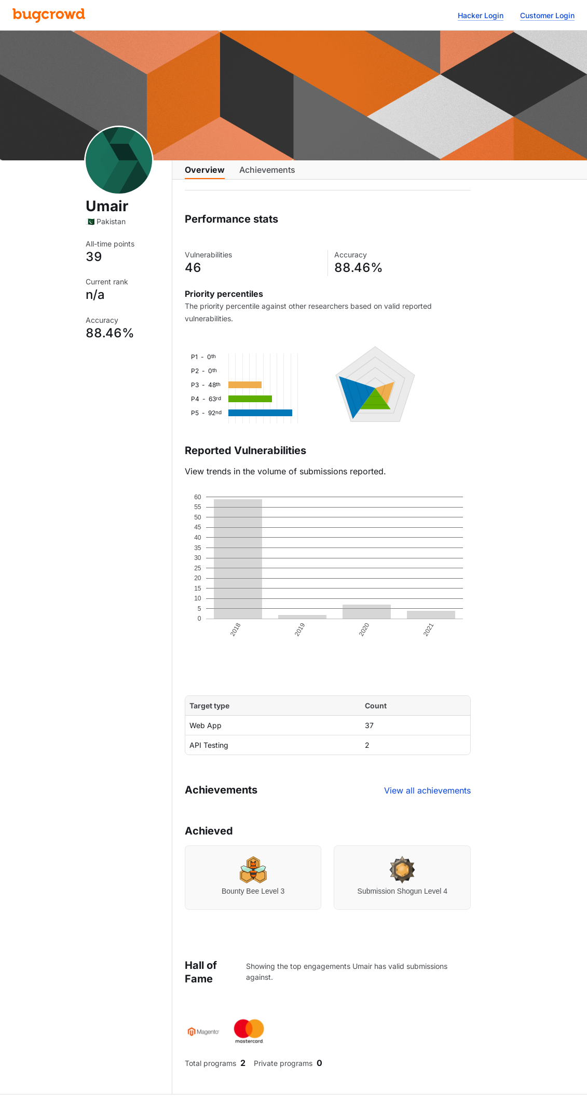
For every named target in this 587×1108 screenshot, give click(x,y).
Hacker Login (480, 15)
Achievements (267, 175)
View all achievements (427, 799)
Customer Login (547, 15)
